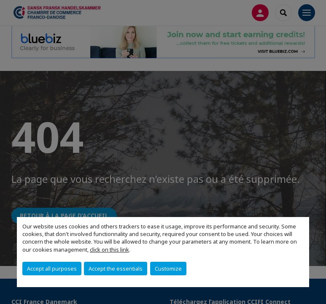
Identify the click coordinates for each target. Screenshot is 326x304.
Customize (168, 268)
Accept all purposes (52, 268)
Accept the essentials (116, 268)
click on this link (109, 249)
